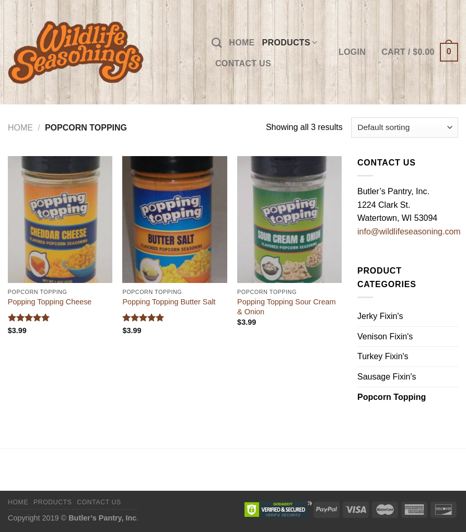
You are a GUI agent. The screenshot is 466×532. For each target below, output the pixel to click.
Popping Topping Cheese (50, 302)
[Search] (217, 42)
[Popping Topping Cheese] (60, 219)
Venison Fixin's (385, 336)
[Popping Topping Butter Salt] (174, 219)
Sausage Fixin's (386, 376)
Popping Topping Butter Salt (168, 302)
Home (241, 42)
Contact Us (243, 63)
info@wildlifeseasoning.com (409, 231)
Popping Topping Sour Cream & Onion (286, 307)
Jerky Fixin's (380, 316)
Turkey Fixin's (383, 356)
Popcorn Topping (391, 397)
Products (290, 43)
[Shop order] (404, 127)
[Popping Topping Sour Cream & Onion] (289, 219)
